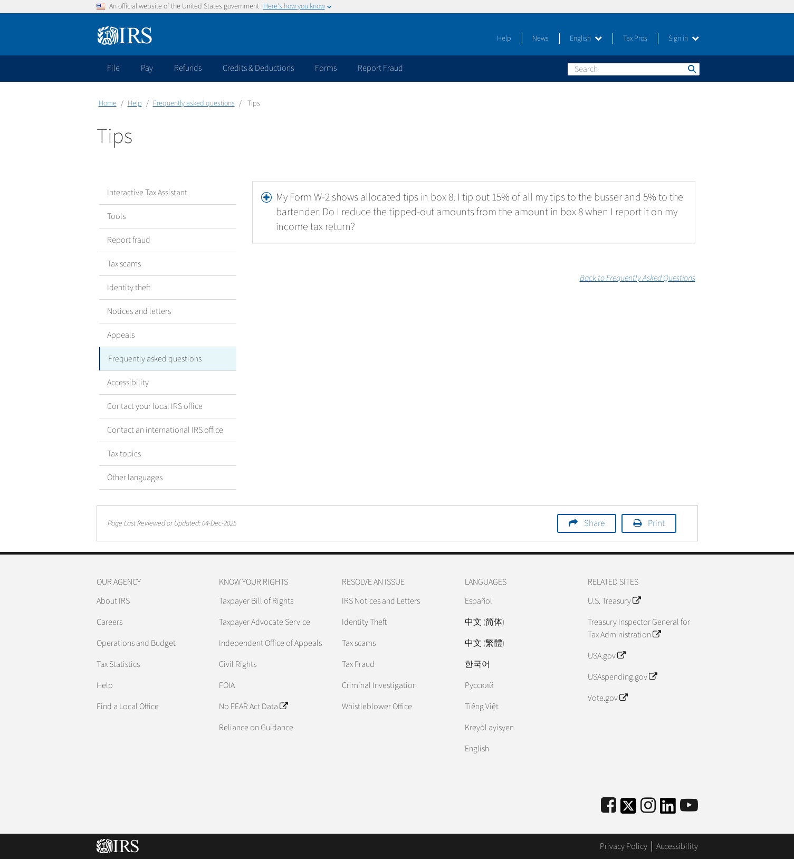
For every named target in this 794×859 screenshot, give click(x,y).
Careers (109, 622)
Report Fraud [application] (380, 68)
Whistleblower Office (377, 706)
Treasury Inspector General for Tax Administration (639, 628)
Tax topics (124, 454)
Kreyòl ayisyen (489, 727)
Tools (116, 216)
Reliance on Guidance (256, 727)
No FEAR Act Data (253, 706)
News (540, 38)
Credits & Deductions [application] (258, 68)
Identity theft (128, 287)
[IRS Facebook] (608, 806)
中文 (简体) (484, 622)
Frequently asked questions (194, 103)
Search (691, 68)
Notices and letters (139, 311)
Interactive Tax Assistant (147, 192)
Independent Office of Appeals (270, 643)
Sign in (683, 38)
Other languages (134, 477)
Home (108, 103)
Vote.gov (607, 698)
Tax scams (124, 264)
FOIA (227, 685)
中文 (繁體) (484, 643)
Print (656, 523)
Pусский (479, 685)
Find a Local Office (128, 706)
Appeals (121, 335)
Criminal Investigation (379, 685)
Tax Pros (635, 38)
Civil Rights (237, 664)
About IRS (113, 601)
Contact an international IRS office (165, 430)
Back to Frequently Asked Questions (637, 278)
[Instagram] (648, 806)
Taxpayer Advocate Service (264, 622)
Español (478, 601)
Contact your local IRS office (155, 406)
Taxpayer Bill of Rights (256, 601)
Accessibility (128, 382)
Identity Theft (364, 622)
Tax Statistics (118, 664)
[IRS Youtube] (689, 806)
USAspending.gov (622, 677)
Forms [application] (326, 68)
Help (504, 38)
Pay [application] (147, 68)
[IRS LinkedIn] (668, 809)
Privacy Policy (623, 846)
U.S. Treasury (614, 601)
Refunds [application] (188, 68)
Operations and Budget (136, 643)
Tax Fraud (358, 664)
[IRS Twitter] (628, 809)
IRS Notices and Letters (381, 601)
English (586, 38)
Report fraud (128, 240)
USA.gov (606, 656)
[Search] (634, 69)
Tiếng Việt (482, 706)
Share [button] (594, 523)
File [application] (113, 68)
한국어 (477, 664)
